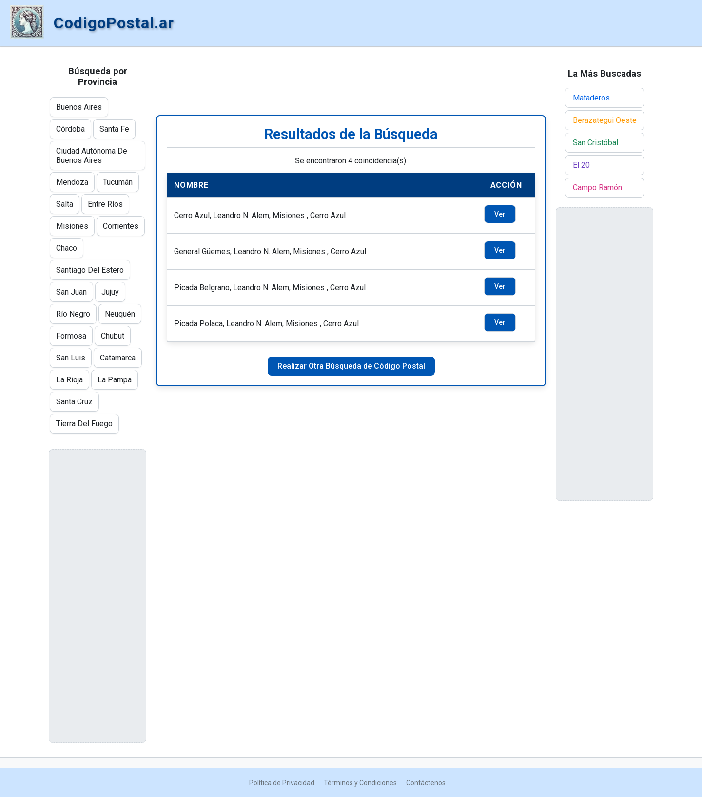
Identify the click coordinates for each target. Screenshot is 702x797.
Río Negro (73, 314)
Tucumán (118, 182)
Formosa (71, 335)
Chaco (66, 248)
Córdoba (70, 129)
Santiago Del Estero (90, 270)
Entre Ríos (105, 204)
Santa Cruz (74, 401)
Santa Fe (114, 129)
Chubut (112, 335)
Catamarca (118, 357)
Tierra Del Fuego (84, 423)
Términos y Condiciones (360, 783)
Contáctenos (426, 783)
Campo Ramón (597, 187)
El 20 (581, 165)
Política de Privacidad (281, 783)
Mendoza (72, 182)
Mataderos (591, 97)
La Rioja (69, 379)
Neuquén (120, 314)
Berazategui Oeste (605, 120)
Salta (64, 204)
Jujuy (110, 292)
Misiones (72, 226)
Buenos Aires (79, 107)
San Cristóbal (595, 142)
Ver (500, 214)
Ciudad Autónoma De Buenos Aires (91, 155)
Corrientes (120, 226)
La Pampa (115, 379)
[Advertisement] (351, 81)
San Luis (70, 357)
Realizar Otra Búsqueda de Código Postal (351, 366)
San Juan (71, 292)
